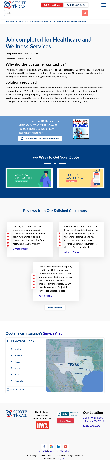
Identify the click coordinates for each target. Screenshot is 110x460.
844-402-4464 (76, 5)
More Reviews (55, 307)
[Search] (85, 13)
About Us (23, 21)
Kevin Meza (45, 295)
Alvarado (19, 380)
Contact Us (53, 451)
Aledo (17, 362)
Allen (17, 368)
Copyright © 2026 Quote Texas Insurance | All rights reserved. (56, 455)
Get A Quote (52, 5)
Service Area (52, 333)
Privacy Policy (65, 451)
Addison (18, 355)
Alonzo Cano (71, 252)
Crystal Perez (20, 248)
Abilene (18, 349)
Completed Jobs (40, 21)
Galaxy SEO (60, 458)
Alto (17, 374)
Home (10, 21)
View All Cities (17, 389)
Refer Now (65, 420)
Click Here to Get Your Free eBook (40, 138)
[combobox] (43, 13)
